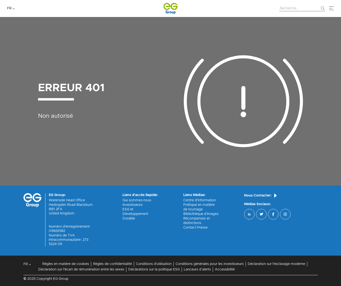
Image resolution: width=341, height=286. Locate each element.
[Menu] (331, 8)
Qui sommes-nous (137, 200)
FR (9, 8)
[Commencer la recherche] (323, 8)
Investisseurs (133, 205)
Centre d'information (199, 200)
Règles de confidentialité (112, 264)
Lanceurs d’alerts (197, 269)
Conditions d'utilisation (154, 264)
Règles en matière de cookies (65, 264)
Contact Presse (195, 227)
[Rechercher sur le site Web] (302, 8)
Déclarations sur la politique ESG (154, 269)
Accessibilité (225, 269)
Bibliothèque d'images (200, 214)
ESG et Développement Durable (135, 214)
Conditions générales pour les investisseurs (210, 264)
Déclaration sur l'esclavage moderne (276, 264)
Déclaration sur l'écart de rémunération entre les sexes (81, 269)
